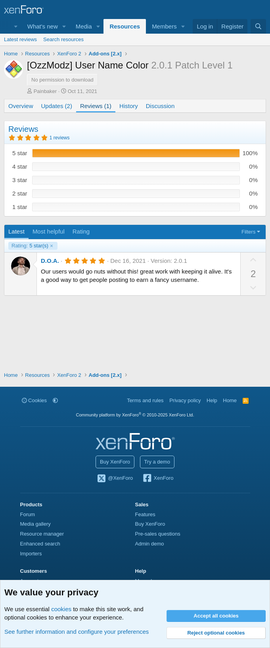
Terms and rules (145, 400)
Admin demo (149, 544)
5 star (19, 153)
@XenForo (115, 478)
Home (230, 400)
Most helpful (49, 231)
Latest (16, 231)
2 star (19, 193)
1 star (19, 206)
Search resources (63, 39)
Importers (31, 554)
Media (84, 26)
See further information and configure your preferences (76, 631)
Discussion (160, 106)
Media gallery (35, 524)
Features (145, 514)
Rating (81, 231)
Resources (124, 26)
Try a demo (157, 462)
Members (164, 26)
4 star (19, 166)
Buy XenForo (115, 462)
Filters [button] (248, 232)
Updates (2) (56, 106)
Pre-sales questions (157, 534)
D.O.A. (50, 260)
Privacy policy (185, 400)
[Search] (258, 26)
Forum (27, 514)
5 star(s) (29, 245)
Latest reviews (20, 39)
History (128, 106)
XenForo (158, 478)
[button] (64, 26)
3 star (19, 180)
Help (212, 400)
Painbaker (45, 91)
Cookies (34, 400)
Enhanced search (40, 544)
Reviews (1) (95, 106)
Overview (20, 106)
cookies (61, 609)
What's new (42, 26)
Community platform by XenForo (135, 414)
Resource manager (42, 534)
